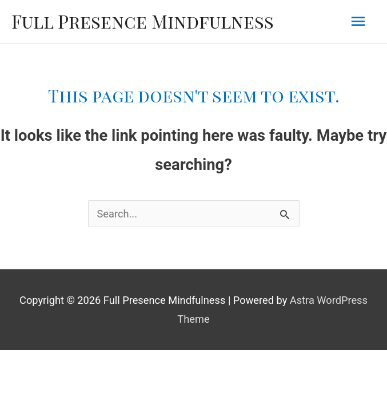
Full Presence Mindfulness (142, 21)
